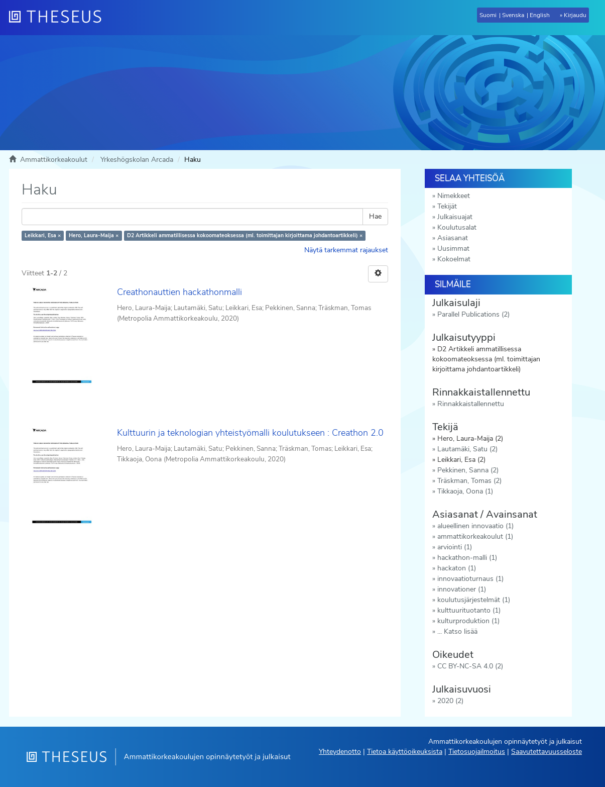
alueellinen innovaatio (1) (475, 526)
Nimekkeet (453, 196)
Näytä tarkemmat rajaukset (346, 250)
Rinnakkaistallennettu (470, 404)
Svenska (513, 15)
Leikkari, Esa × (43, 235)
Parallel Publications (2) (473, 314)
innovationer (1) (461, 589)
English (540, 15)
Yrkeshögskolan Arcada (136, 159)
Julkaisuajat (454, 217)
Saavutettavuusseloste (546, 751)
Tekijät (447, 206)
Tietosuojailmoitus (476, 751)
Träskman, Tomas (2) (469, 480)
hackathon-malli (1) (467, 557)
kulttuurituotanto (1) (469, 610)
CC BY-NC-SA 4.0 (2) (470, 666)
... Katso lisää (457, 631)
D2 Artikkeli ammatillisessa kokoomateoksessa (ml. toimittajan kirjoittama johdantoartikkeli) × (244, 235)
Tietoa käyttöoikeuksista (404, 751)
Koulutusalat (456, 227)
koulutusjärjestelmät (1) (473, 600)
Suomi (488, 15)
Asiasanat (452, 238)
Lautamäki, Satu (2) (467, 449)
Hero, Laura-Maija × (93, 235)
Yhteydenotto (340, 751)
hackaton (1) (456, 568)
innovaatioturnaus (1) (470, 578)
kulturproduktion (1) (468, 621)
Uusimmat (453, 248)
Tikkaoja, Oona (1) (465, 491)
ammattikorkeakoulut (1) (475, 536)
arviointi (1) (454, 547)
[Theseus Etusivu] (59, 17)
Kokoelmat (453, 259)
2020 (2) (450, 701)
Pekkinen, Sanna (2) (468, 470)
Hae (375, 216)
